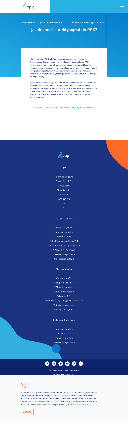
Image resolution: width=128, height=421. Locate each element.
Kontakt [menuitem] (64, 195)
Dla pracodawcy (64, 269)
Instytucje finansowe (64, 320)
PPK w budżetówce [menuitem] (64, 287)
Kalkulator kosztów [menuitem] (64, 292)
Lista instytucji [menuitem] (64, 334)
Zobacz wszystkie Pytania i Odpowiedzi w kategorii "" (63, 108)
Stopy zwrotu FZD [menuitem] (64, 338)
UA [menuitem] (64, 204)
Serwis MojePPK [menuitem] (64, 181)
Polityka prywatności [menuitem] (58, 370)
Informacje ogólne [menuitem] (64, 177)
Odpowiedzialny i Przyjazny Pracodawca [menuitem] (64, 301)
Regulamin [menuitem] (75, 370)
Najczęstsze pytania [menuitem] (64, 259)
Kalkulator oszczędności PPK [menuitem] (64, 241)
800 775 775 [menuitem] (64, 199)
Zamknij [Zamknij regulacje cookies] (27, 412)
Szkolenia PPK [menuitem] (64, 237)
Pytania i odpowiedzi (49, 23)
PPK (64, 168)
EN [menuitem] (64, 208)
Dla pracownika (64, 219)
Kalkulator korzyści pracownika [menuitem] (64, 245)
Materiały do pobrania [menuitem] (64, 254)
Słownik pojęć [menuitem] (64, 190)
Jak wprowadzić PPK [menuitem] (64, 283)
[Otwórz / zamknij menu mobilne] (122, 6)
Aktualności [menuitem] (64, 186)
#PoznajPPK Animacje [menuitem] (64, 250)
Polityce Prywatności (80, 405)
